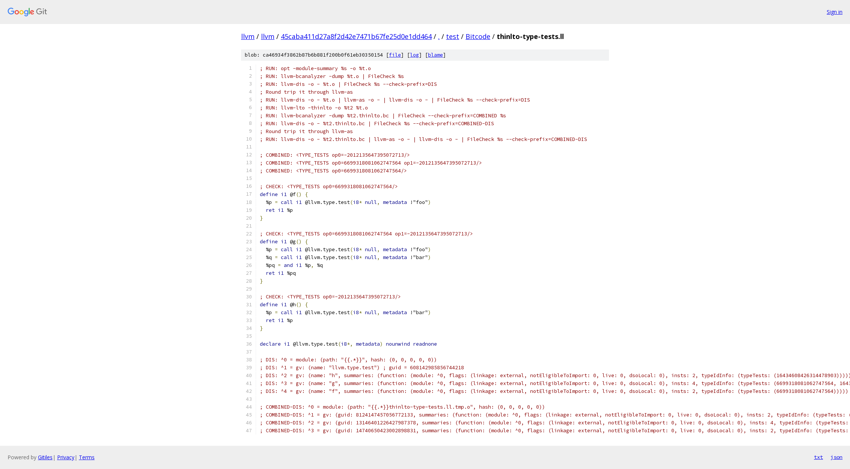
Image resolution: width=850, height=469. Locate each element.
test (452, 36)
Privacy (65, 457)
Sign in (834, 11)
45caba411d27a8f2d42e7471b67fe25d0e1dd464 (356, 36)
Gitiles (45, 457)
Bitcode (478, 36)
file (395, 55)
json (836, 457)
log (414, 55)
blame (435, 55)
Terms (87, 457)
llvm (248, 36)
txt (818, 457)
